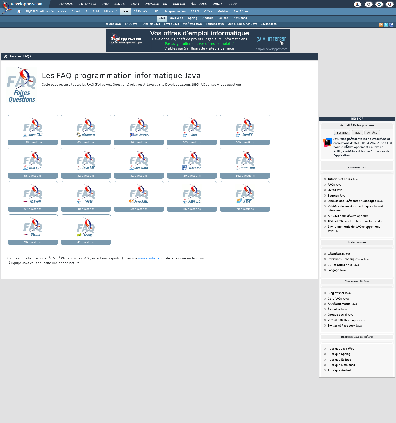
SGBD (195, 11)
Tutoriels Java (150, 24)
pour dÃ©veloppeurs (348, 216)
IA (86, 11)
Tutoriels (87, 4)
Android (207, 18)
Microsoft (110, 11)
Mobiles (223, 11)
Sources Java (215, 24)
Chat (135, 4)
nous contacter (149, 259)
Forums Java (112, 24)
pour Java (343, 265)
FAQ (105, 4)
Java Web (176, 18)
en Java (348, 259)
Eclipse (223, 18)
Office (208, 11)
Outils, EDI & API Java (242, 24)
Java (125, 11)
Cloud (75, 11)
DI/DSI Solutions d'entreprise (46, 11)
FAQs (27, 56)
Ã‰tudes (198, 4)
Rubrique (341, 349)
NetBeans (240, 18)
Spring (192, 18)
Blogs (119, 4)
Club (232, 4)
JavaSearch (269, 24)
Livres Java (171, 24)
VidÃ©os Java (192, 24)
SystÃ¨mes (241, 11)
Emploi (178, 4)
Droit (217, 4)
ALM (96, 11)
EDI (156, 11)
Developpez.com (347, 320)
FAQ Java (131, 24)
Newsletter (156, 4)
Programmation (175, 11)
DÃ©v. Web (141, 11)
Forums (66, 4)
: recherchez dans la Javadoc (355, 221)
